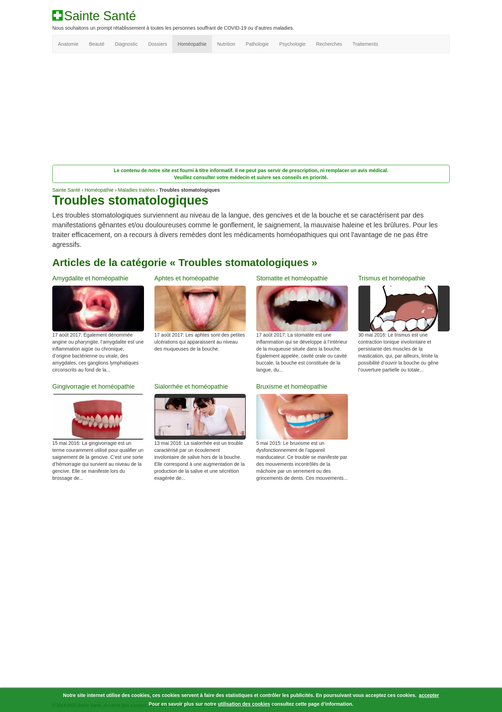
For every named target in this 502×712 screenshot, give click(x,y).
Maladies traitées (136, 190)
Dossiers (157, 44)
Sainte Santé (100, 16)
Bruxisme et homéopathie (291, 386)
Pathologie (257, 44)
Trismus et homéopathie (391, 278)
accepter (429, 695)
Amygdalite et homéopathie (90, 278)
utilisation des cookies (244, 704)
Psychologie (292, 44)
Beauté (96, 44)
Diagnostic (126, 44)
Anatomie (68, 44)
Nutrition (226, 44)
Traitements (365, 44)
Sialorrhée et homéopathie (191, 386)
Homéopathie (191, 44)
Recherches (329, 44)
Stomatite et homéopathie (292, 278)
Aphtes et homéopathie (186, 278)
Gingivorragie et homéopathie (93, 386)
